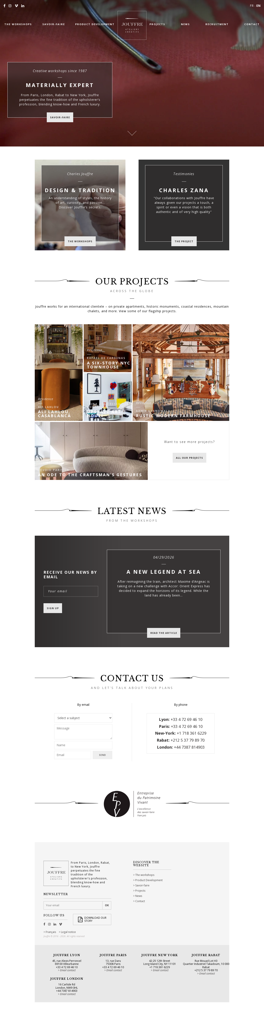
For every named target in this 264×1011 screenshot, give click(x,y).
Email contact (68, 970)
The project (184, 241)
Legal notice (68, 932)
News (138, 896)
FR (252, 5)
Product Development (149, 880)
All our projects (189, 457)
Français (51, 932)
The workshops (80, 241)
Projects (140, 890)
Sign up (53, 608)
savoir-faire (60, 117)
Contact (140, 901)
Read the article (163, 632)
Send (102, 755)
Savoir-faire (142, 885)
